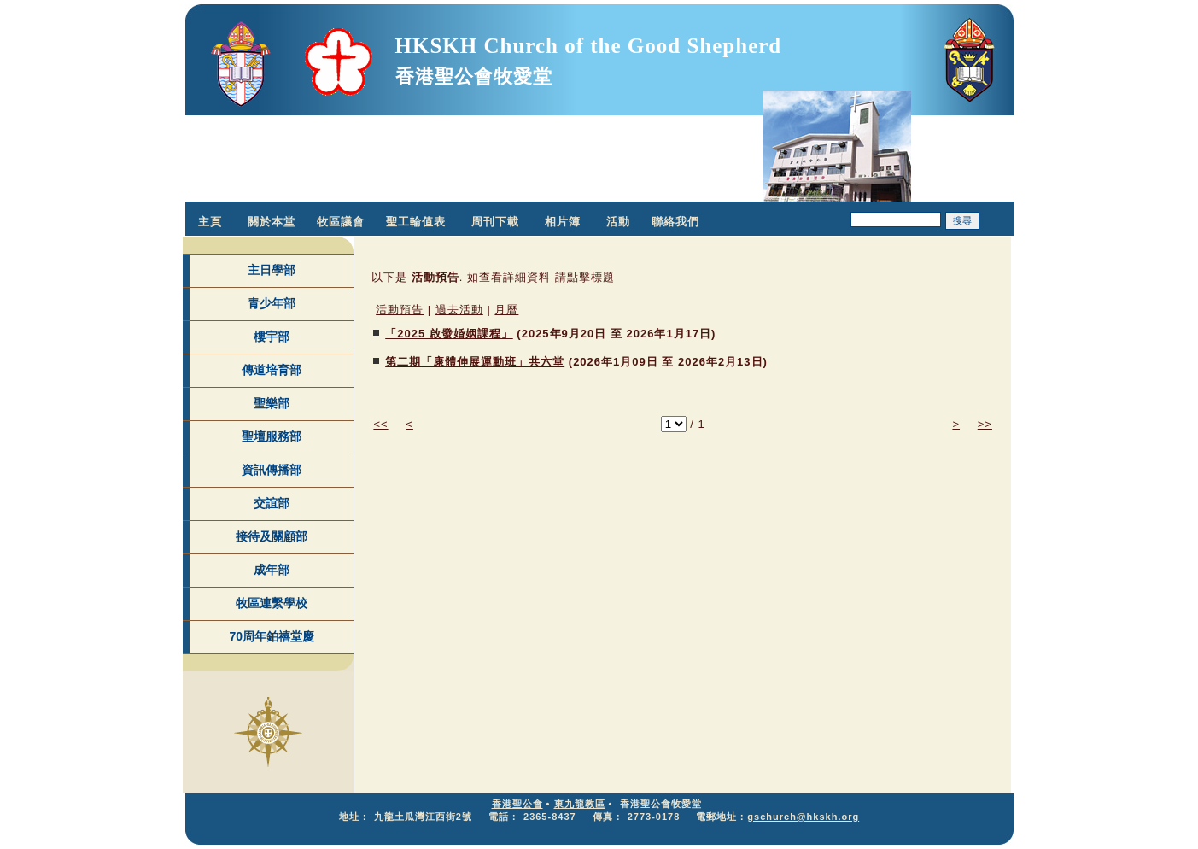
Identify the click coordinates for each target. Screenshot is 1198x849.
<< (380, 424)
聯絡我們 (675, 221)
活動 (618, 221)
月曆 (506, 309)
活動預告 (400, 309)
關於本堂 (271, 221)
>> (985, 424)
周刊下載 (495, 221)
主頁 (210, 221)
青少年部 (271, 303)
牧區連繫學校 (271, 603)
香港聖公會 (517, 804)
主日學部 (271, 270)
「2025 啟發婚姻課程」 (449, 333)
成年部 (271, 570)
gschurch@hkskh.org (803, 816)
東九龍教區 (579, 804)
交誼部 (271, 503)
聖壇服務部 (271, 436)
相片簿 (563, 221)
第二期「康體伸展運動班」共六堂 (474, 361)
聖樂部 (271, 403)
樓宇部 (271, 336)
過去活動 (459, 309)
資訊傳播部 (271, 470)
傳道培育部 (271, 370)
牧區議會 (341, 221)
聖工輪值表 (416, 221)
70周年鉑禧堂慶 (271, 636)
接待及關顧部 (271, 536)
